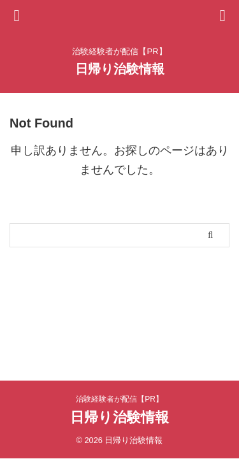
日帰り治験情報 (119, 69)
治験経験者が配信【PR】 (119, 399)
